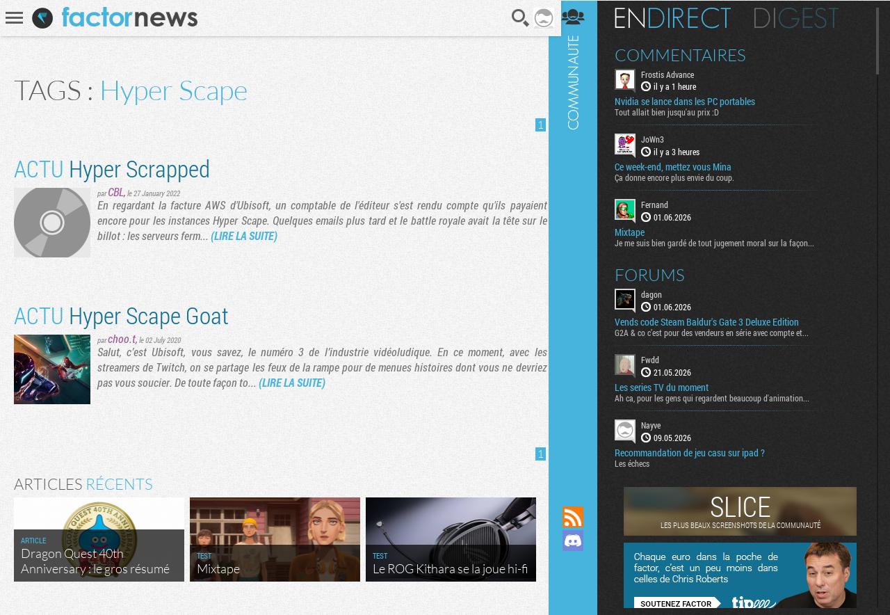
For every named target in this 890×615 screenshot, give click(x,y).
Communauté (580, 239)
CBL (116, 191)
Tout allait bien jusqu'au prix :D (674, 112)
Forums (657, 274)
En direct (680, 17)
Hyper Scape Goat (121, 314)
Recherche (516, 18)
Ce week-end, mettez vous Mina (680, 167)
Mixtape (637, 231)
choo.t (122, 338)
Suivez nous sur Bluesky (580, 587)
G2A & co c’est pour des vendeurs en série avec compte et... (719, 331)
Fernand (662, 204)
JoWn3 (660, 139)
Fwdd (658, 359)
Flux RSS (580, 516)
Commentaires (688, 54)
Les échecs (639, 462)
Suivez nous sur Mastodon (580, 564)
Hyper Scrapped (112, 168)
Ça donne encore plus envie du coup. (682, 177)
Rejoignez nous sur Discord (580, 540)
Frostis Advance (675, 73)
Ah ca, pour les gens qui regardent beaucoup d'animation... (719, 397)
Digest (804, 17)
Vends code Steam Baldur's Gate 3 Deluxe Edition (714, 321)
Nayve (658, 424)
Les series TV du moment (669, 386)
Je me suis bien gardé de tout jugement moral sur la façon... (722, 242)
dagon (659, 293)
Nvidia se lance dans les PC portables (692, 101)
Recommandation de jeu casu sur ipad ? (697, 452)
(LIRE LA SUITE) (244, 235)
